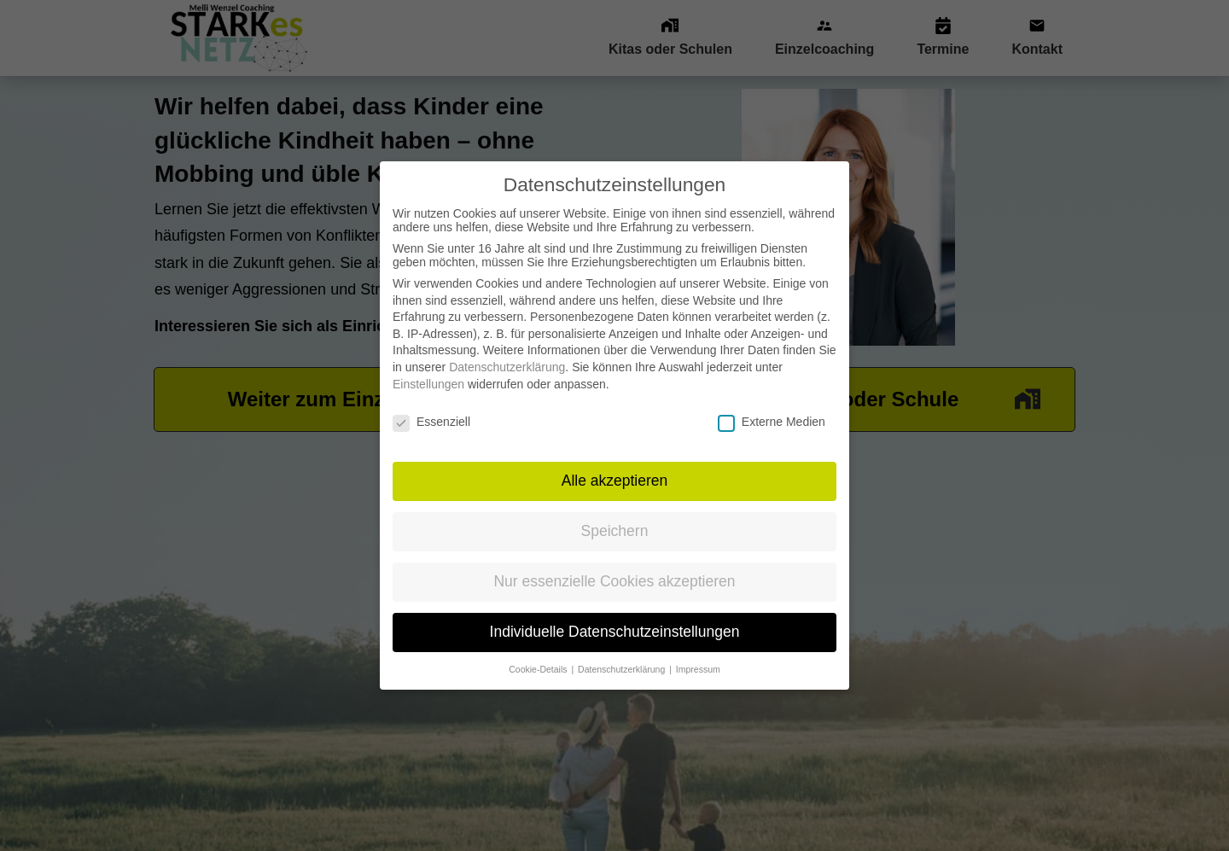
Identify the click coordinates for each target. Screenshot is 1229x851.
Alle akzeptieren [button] (615, 465)
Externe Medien (771, 406)
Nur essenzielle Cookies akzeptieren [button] (614, 565)
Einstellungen (428, 369)
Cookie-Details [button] (539, 654)
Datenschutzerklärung (507, 351)
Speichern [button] (615, 515)
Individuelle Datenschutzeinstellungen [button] (615, 616)
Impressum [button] (698, 654)
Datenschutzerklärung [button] (622, 654)
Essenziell (431, 406)
